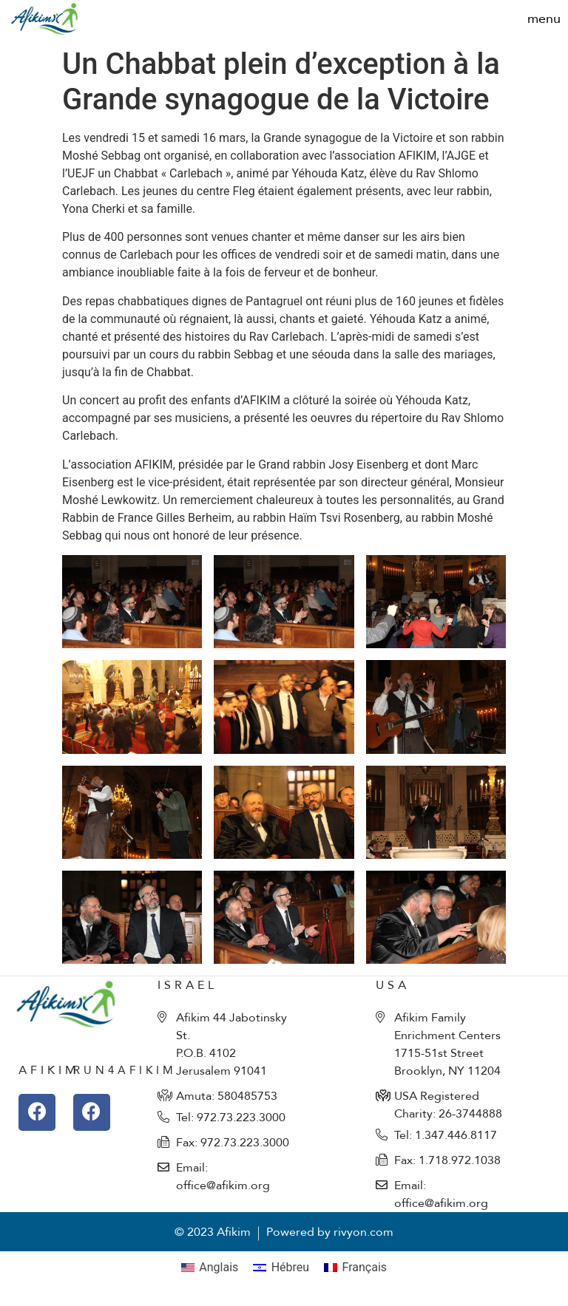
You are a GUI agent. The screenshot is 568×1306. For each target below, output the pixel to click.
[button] (544, 19)
